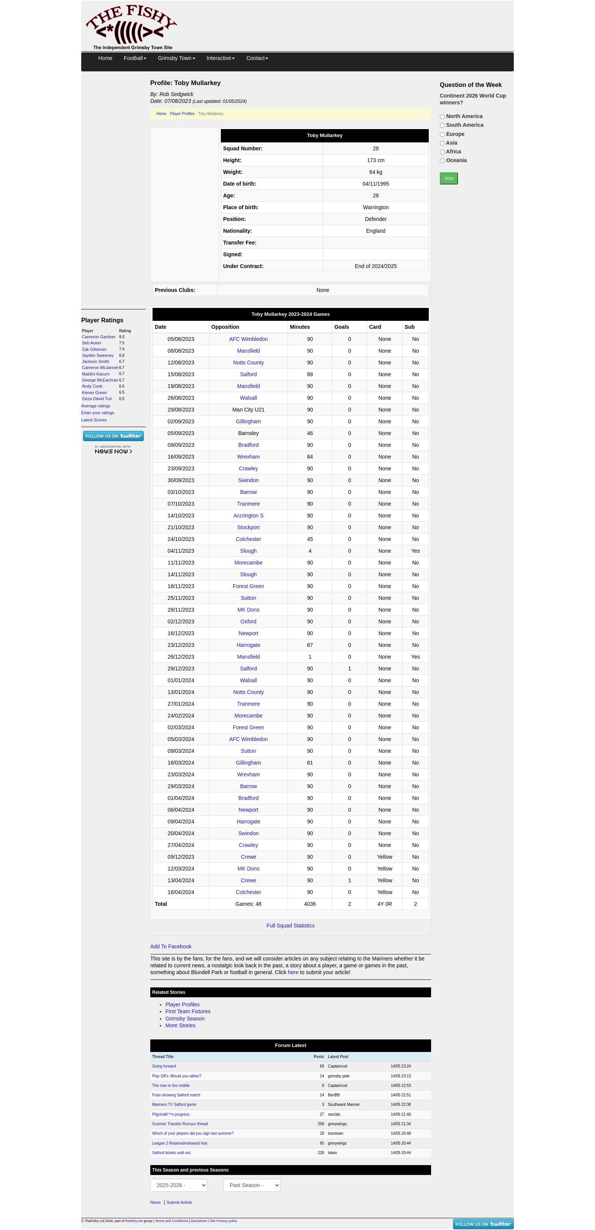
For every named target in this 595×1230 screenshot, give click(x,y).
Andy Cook (92, 386)
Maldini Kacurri (96, 374)
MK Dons (249, 610)
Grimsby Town (176, 58)
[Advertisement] (352, 18)
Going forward (164, 1066)
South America (464, 125)
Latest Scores (94, 420)
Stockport (248, 527)
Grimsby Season (185, 1019)
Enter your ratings (97, 412)
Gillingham (248, 421)
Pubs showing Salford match (176, 1095)
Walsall (248, 398)
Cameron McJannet (100, 367)
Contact (257, 58)
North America (464, 116)
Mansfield (248, 351)
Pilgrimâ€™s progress (170, 1114)
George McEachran (100, 380)
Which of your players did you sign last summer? (193, 1133)
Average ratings (95, 406)
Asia (451, 143)
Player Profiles (182, 114)
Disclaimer (199, 1221)
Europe (454, 134)
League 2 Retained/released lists (180, 1143)
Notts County (248, 363)
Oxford (249, 621)
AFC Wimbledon (248, 339)
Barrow (248, 492)
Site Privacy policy (223, 1221)
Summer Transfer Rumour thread (180, 1124)
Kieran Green (94, 392)
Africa (453, 151)
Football (135, 58)
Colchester (248, 539)
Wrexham (248, 457)
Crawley (248, 468)
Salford (248, 374)
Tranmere (248, 504)
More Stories (180, 1025)
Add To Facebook (171, 946)
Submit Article (179, 1202)
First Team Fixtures (188, 1011)
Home (105, 58)
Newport (248, 633)
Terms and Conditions (171, 1221)
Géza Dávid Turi (97, 398)
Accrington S (248, 515)
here (293, 972)
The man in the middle (171, 1085)
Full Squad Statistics (291, 925)
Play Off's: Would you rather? (176, 1076)
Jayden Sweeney (98, 355)
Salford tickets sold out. (171, 1153)
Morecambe (249, 563)
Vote (448, 178)
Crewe (248, 857)
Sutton (248, 598)
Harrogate (248, 645)
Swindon (248, 480)
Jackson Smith (95, 361)
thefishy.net (134, 1221)
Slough (248, 551)
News (155, 1202)
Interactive (221, 58)
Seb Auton (91, 343)
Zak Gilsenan (94, 349)
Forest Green (248, 586)
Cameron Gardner (99, 336)
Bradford (248, 445)
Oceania (456, 160)
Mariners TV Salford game (174, 1104)
